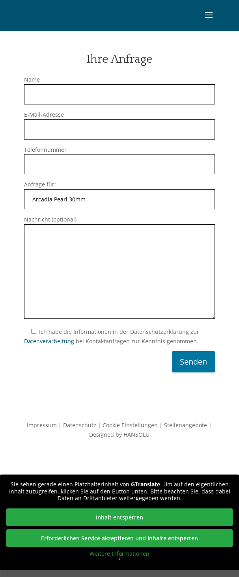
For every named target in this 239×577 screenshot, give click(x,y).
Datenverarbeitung (49, 341)
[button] (208, 20)
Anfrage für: (119, 192)
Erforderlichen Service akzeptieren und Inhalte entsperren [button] (119, 538)
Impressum (42, 425)
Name (119, 87)
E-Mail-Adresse (119, 122)
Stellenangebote (185, 425)
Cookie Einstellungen (130, 425)
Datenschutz (79, 425)
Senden (193, 361)
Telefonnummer (119, 157)
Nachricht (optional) (119, 268)
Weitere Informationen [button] (119, 553)
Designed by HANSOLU (119, 434)
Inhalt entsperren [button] (119, 517)
